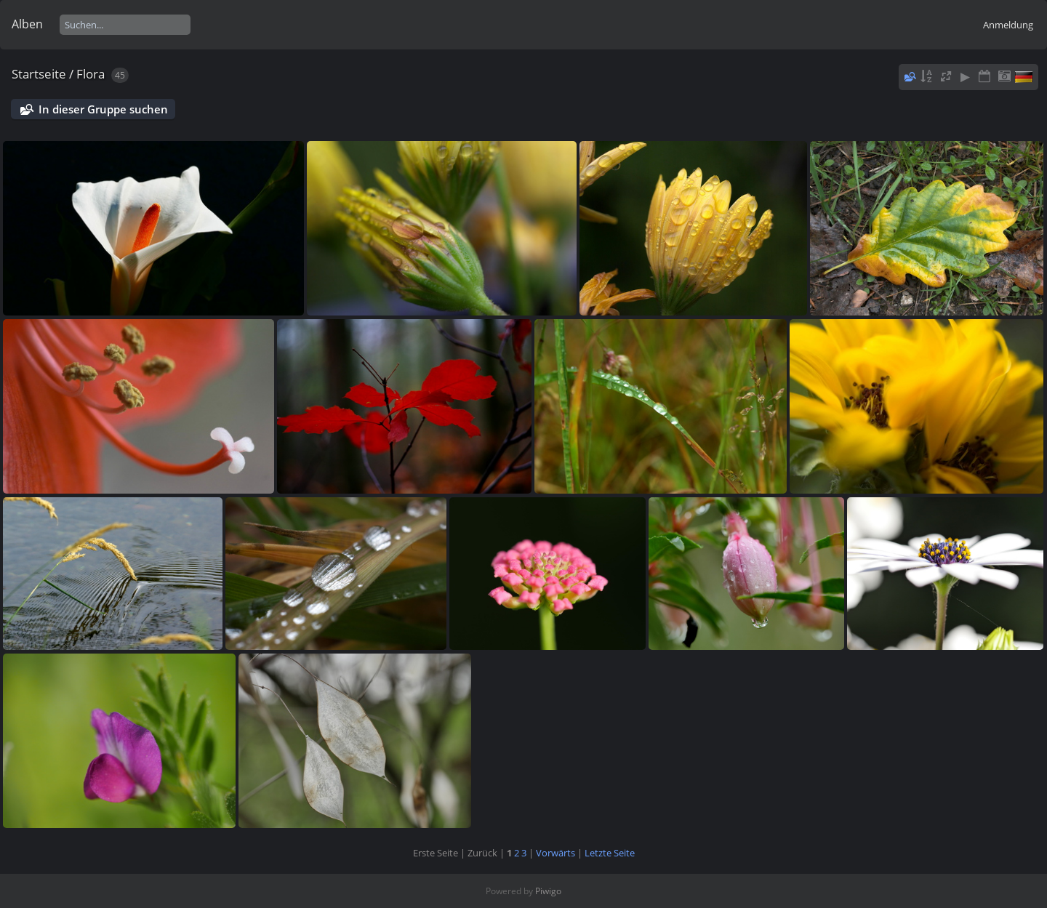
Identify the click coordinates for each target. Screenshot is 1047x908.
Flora (90, 73)
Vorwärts (555, 852)
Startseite (39, 73)
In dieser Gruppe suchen (103, 109)
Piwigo (548, 891)
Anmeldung (1008, 24)
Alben (27, 24)
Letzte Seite (610, 852)
